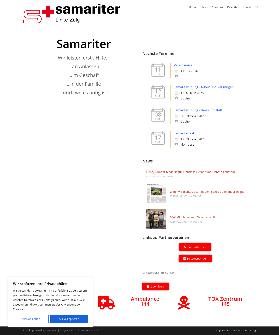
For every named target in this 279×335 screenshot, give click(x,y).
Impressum (222, 330)
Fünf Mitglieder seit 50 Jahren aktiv (193, 217)
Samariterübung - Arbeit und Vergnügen (204, 87)
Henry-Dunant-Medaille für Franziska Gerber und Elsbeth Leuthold (190, 172)
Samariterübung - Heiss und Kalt (198, 110)
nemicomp (51, 330)
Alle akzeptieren (69, 319)
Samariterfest (184, 133)
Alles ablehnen (31, 319)
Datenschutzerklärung (244, 330)
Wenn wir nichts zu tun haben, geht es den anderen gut (207, 191)
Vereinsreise (183, 65)
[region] (50, 302)
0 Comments (166, 176)
